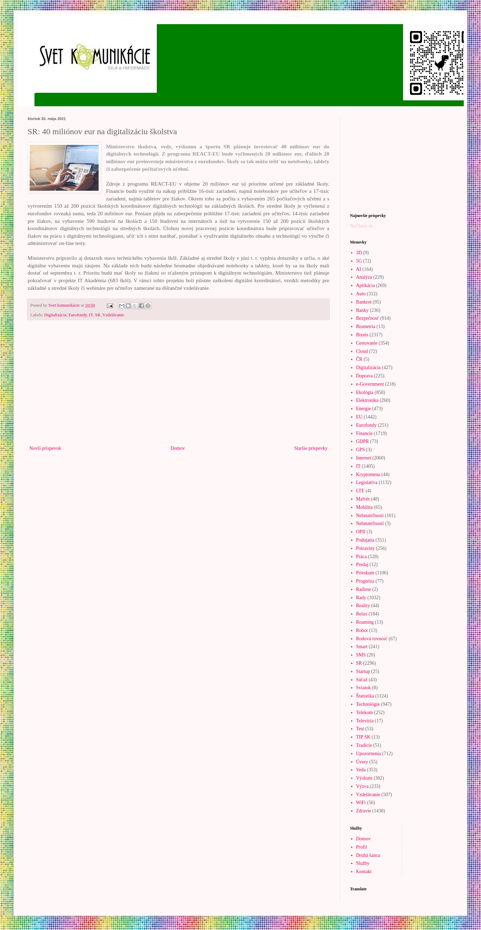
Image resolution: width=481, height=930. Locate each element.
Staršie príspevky (311, 448)
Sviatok (363, 687)
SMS (361, 654)
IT (91, 315)
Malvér (363, 499)
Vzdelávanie (113, 315)
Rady (361, 597)
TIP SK (363, 737)
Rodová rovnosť (372, 638)
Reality (363, 605)
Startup (363, 671)
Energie (363, 408)
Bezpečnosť (367, 318)
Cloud (362, 351)
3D (359, 252)
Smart (362, 646)
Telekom (364, 712)
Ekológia (365, 392)
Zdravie (363, 810)
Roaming (365, 622)
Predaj (362, 564)
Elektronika (367, 400)
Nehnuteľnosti (370, 515)
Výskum (364, 778)
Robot (362, 630)
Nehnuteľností (370, 523)
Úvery (362, 761)
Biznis (362, 334)
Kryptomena (368, 474)
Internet (363, 458)
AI (358, 269)
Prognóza (365, 581)
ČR (359, 359)
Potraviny (365, 548)
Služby (363, 863)
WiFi (361, 802)
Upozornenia (368, 753)
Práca (361, 556)
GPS (360, 449)
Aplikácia (365, 285)
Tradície (364, 745)
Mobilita (364, 507)
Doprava (364, 375)
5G (359, 261)
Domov (177, 448)
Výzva (362, 786)
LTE (360, 490)
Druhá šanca (368, 855)
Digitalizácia (55, 315)
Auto (361, 293)
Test (360, 728)
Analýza (364, 277)
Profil (361, 847)
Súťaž (362, 679)
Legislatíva (367, 482)
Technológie (368, 704)
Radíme (363, 589)
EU (359, 416)
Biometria (365, 326)
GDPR (362, 441)
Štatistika (365, 696)
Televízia (365, 720)
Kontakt (364, 871)
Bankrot (364, 302)
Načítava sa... (363, 225)
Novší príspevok (45, 448)
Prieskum (365, 572)
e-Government (370, 384)
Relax (362, 613)
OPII (360, 531)
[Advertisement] (178, 387)
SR (97, 315)
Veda (361, 769)
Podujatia (365, 540)
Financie (364, 433)
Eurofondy (78, 315)
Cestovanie (367, 343)
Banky (362, 310)
